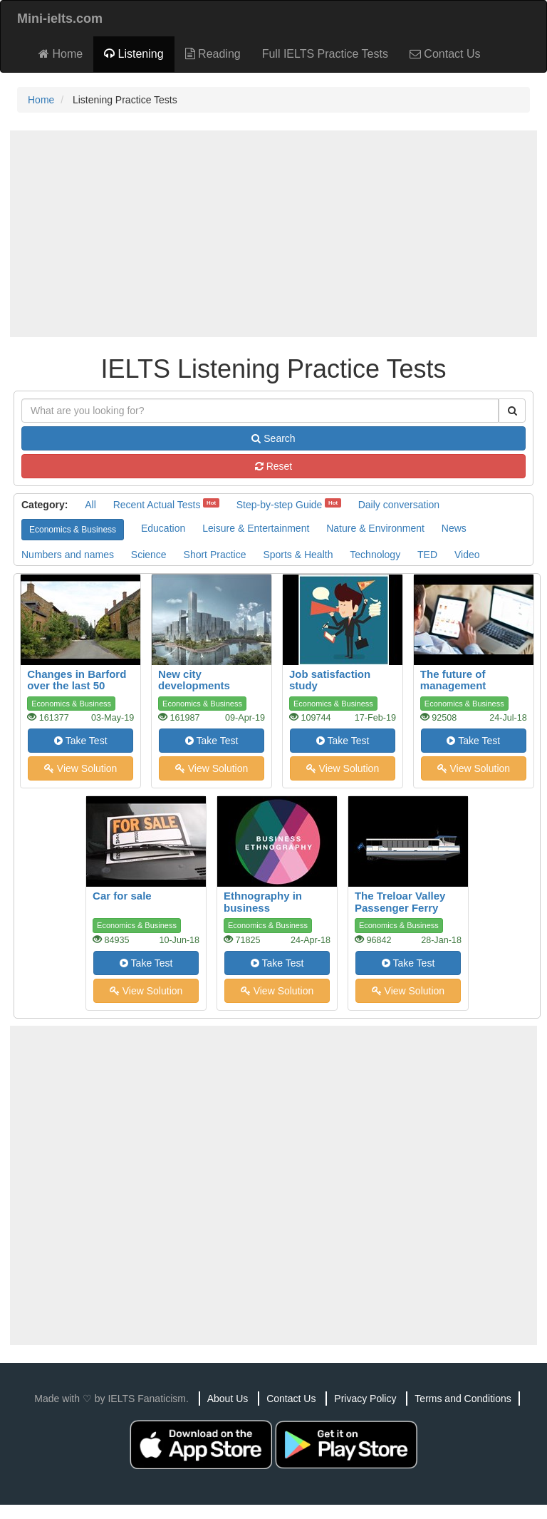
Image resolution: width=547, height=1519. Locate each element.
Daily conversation (398, 504)
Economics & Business (72, 530)
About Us (228, 1398)
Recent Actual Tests (157, 504)
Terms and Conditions (463, 1398)
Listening (134, 54)
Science (149, 554)
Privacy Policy (365, 1398)
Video (467, 554)
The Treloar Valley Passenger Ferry (400, 902)
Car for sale (122, 896)
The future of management (453, 680)
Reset (273, 466)
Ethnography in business (263, 902)
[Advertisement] (273, 234)
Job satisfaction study (329, 680)
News (454, 528)
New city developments (194, 680)
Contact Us (445, 54)
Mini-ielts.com (60, 18)
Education (163, 528)
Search (273, 438)
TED (427, 554)
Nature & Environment (375, 528)
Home (60, 54)
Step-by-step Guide (279, 504)
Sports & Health (298, 554)
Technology (375, 554)
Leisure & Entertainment (255, 528)
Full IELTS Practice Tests (325, 54)
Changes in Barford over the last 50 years (76, 686)
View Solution (80, 768)
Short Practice (215, 554)
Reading (213, 54)
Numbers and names (67, 554)
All (90, 504)
